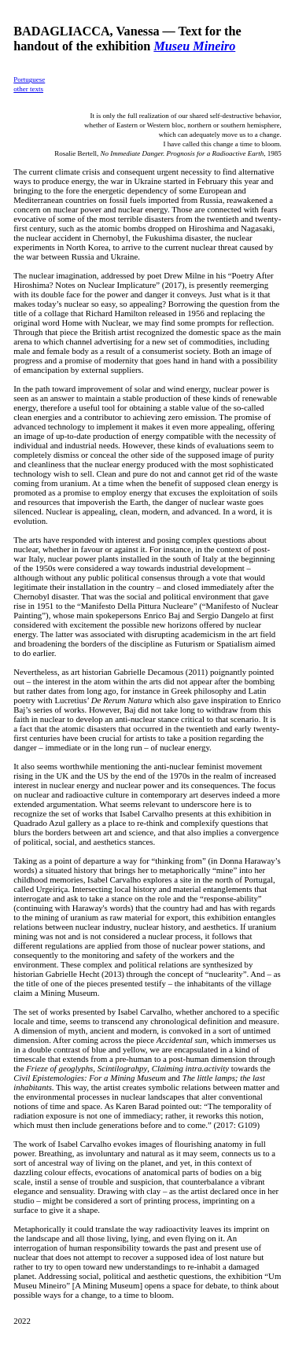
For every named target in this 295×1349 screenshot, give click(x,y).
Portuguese (29, 79)
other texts (28, 89)
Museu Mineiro (194, 46)
